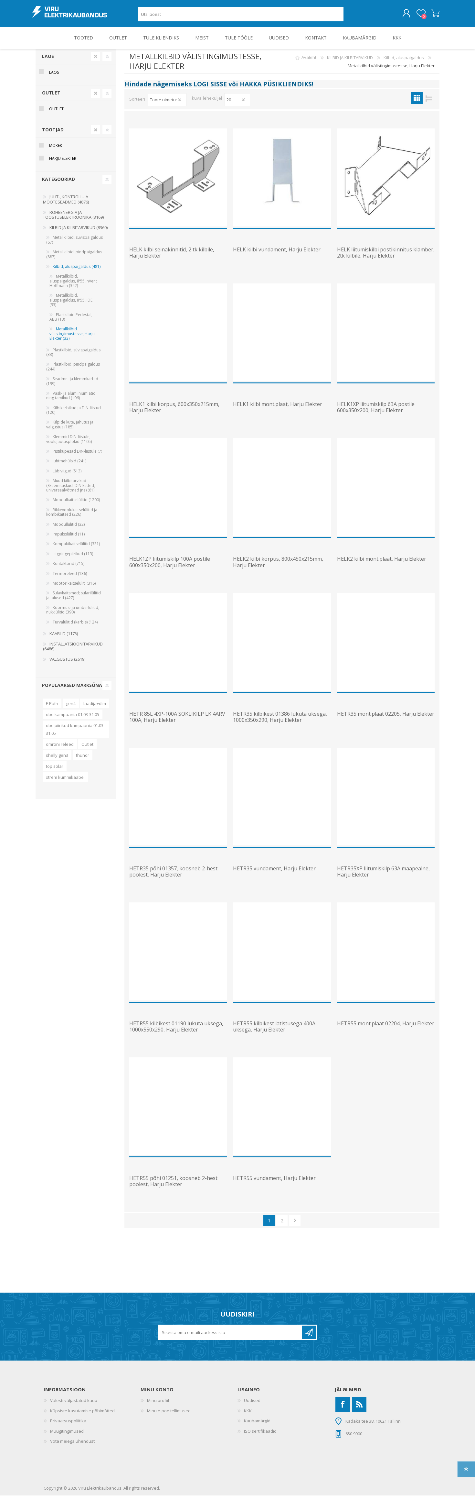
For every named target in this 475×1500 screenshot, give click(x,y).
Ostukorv (432, 16)
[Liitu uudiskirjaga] (230, 1337)
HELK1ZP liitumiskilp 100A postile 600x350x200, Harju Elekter (169, 566)
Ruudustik (417, 103)
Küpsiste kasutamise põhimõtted (82, 1415)
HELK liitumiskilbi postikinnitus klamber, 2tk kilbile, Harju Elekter (386, 257)
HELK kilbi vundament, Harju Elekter (277, 254)
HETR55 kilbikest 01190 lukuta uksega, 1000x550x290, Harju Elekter (176, 1031)
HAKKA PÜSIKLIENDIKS (276, 88)
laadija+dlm (94, 708)
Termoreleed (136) (70, 578)
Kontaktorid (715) (68, 568)
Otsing (350, 16)
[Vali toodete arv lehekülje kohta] (237, 104)
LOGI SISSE (210, 88)
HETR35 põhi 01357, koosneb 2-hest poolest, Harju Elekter (173, 876)
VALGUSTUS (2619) (67, 664)
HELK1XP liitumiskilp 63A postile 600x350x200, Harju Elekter (376, 412)
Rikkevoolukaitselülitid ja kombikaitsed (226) (71, 517)
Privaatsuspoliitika (68, 1425)
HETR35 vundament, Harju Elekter (274, 873)
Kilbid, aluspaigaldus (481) (76, 271)
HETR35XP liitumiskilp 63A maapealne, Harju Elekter (383, 876)
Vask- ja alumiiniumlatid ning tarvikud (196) (71, 400)
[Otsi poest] (240, 16)
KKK (248, 1415)
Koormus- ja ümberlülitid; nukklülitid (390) (72, 614)
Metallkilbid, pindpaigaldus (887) (74, 259)
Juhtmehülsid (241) (69, 465)
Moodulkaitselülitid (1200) (76, 504)
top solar (54, 771)
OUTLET (51, 97)
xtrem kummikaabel (65, 782)
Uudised (252, 1405)
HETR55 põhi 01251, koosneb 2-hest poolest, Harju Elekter (173, 1186)
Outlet (87, 749)
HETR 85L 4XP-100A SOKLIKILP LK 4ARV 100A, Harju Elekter (177, 721)
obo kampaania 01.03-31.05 (72, 719)
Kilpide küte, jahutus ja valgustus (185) (69, 429)
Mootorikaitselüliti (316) (74, 587)
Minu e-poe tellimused (169, 1415)
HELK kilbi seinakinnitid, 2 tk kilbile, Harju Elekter (171, 257)
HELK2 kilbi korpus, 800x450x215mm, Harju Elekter (278, 566)
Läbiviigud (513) (67, 475)
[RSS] (359, 1409)
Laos (48, 61)
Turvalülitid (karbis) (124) (75, 626)
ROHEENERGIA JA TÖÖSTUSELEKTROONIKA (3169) (73, 219)
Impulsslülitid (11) (69, 538)
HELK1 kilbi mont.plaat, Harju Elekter (277, 409)
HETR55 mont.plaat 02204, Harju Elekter (385, 1028)
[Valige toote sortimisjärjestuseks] (167, 104)
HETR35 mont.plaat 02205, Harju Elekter (385, 718)
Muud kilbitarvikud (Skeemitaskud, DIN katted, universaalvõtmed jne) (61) (70, 489)
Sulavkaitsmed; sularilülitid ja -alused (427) (73, 600)
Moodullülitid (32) (69, 529)
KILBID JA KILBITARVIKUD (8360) (78, 232)
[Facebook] (342, 1409)
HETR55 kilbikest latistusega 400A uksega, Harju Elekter (274, 1031)
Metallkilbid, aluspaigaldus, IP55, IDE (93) (70, 304)
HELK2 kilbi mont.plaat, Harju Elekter (381, 563)
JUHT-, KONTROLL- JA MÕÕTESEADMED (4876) (66, 203)
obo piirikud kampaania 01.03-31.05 (75, 734)
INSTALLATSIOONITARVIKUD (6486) (73, 650)
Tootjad (53, 134)
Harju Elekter (62, 163)
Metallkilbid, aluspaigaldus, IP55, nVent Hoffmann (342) (73, 285)
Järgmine (295, 1225)
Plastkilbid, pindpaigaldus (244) (73, 371)
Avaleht (308, 62)
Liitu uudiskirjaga (309, 1337)
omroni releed (60, 749)
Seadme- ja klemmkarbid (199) (72, 386)
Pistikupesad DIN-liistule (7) (77, 455)
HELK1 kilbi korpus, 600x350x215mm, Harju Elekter (174, 412)
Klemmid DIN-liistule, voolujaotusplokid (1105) (69, 443)
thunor (82, 760)
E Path (52, 708)
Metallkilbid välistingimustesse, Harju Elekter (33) (72, 338)
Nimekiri (429, 103)
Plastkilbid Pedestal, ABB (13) (70, 321)
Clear (95, 60)
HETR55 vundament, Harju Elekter (274, 1183)
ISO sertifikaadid (260, 1436)
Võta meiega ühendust (72, 1446)
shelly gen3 (57, 760)
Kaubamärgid (257, 1425)
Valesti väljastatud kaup (73, 1405)
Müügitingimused (67, 1436)
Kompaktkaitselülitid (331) (76, 548)
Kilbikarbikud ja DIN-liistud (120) (73, 415)
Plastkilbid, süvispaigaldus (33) (73, 357)
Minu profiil (158, 1405)
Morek (55, 150)
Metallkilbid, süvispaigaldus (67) (74, 244)
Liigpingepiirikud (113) (73, 558)
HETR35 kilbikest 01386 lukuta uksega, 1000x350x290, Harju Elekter (280, 721)
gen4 (71, 708)
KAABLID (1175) (63, 638)
